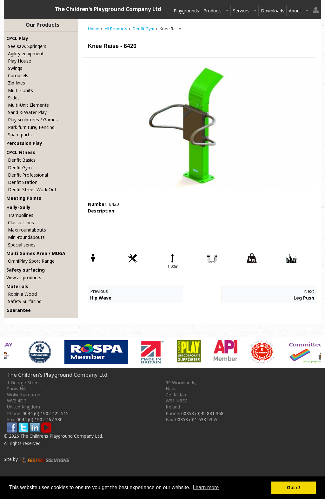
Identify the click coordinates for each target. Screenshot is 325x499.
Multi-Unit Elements (28, 105)
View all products (23, 277)
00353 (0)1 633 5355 (196, 419)
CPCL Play (17, 38)
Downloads (272, 11)
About (295, 11)
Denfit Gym (20, 168)
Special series (22, 245)
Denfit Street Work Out (32, 189)
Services (241, 11)
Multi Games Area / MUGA (35, 253)
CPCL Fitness (20, 152)
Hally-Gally (18, 207)
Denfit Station (22, 182)
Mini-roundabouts (26, 237)
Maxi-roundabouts (27, 230)
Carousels (18, 75)
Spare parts (20, 134)
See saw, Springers (27, 46)
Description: (102, 211)
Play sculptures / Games (33, 120)
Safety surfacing (25, 270)
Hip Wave (100, 298)
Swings (15, 68)
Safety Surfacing (25, 301)
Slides (14, 98)
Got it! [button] (293, 487)
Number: (98, 204)
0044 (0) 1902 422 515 (46, 413)
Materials (17, 286)
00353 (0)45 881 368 (202, 413)
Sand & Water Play (27, 112)
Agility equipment (26, 54)
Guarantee (18, 310)
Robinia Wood (22, 294)
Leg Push (304, 298)
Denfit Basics (22, 160)
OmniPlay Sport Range (31, 261)
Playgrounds (186, 11)
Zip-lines (16, 83)
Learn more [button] (206, 487)
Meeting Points (23, 198)
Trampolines (20, 215)
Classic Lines (21, 222)
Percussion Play (24, 143)
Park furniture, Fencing (31, 127)
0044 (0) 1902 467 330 (40, 419)
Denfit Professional (28, 175)
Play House (19, 61)
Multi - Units (20, 90)
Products (212, 11)
